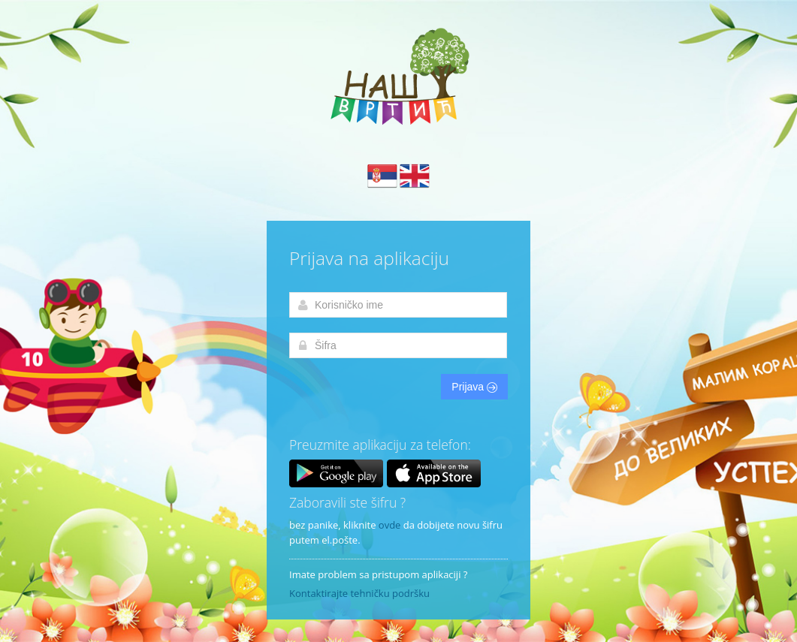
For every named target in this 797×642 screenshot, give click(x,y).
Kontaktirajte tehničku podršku (359, 593)
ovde (390, 525)
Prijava (474, 387)
